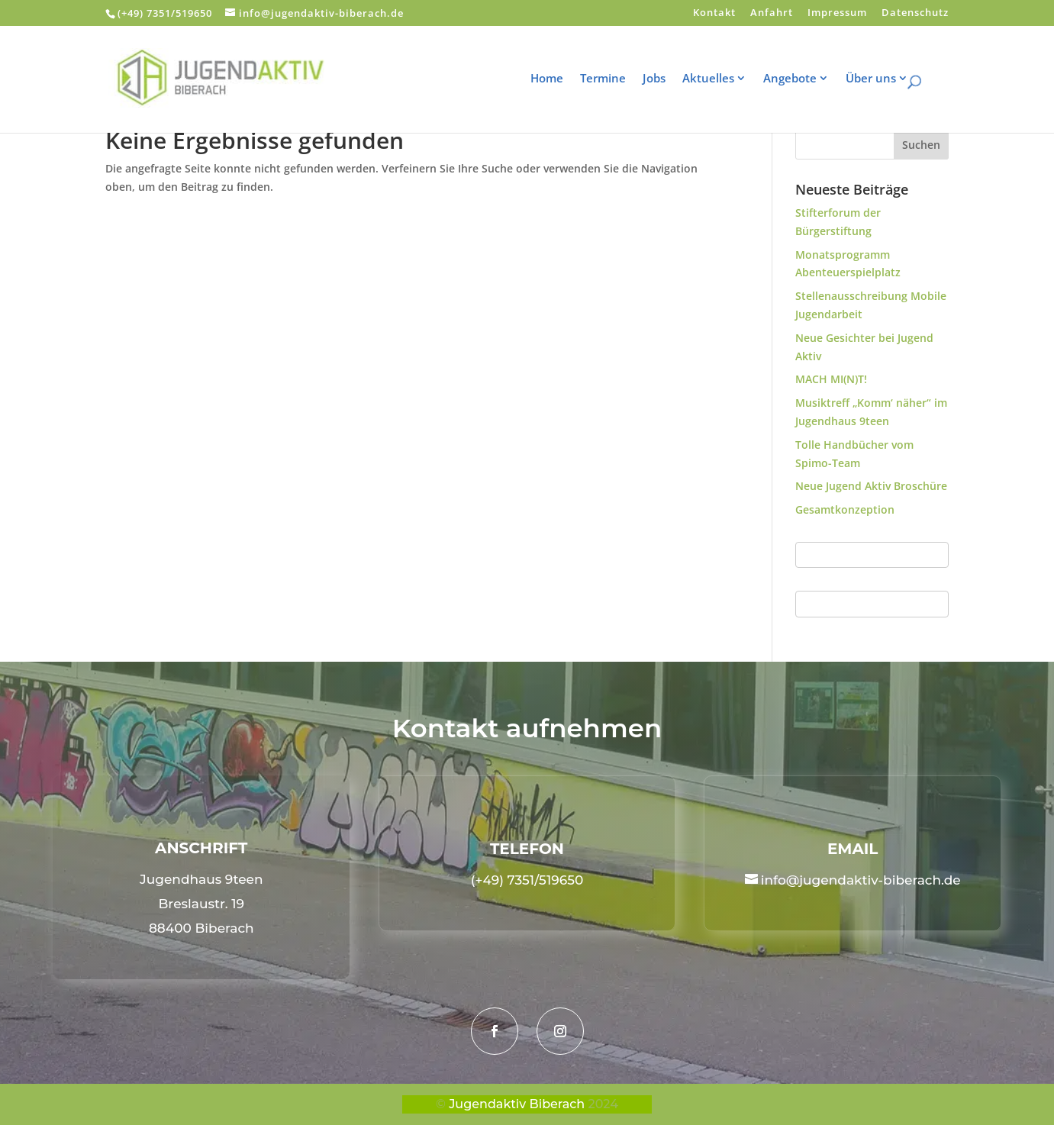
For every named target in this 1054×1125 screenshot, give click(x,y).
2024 (603, 1104)
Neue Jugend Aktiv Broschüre (871, 486)
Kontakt (714, 13)
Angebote (800, 79)
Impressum (837, 13)
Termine (613, 79)
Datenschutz (915, 13)
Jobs (664, 79)
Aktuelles (718, 79)
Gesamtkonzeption (844, 509)
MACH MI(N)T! (831, 379)
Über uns (881, 79)
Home (556, 79)
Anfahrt (771, 13)
